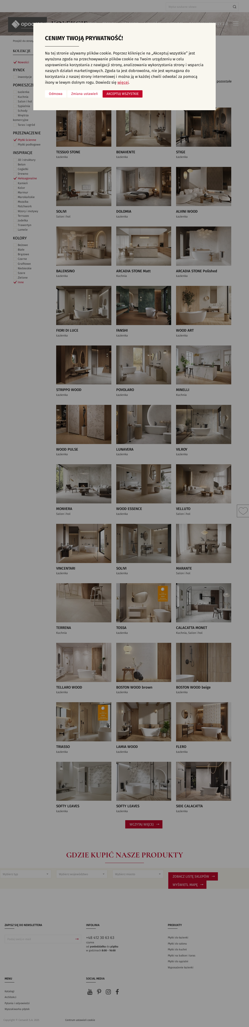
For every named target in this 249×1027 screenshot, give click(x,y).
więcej (123, 82)
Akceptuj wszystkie (123, 94)
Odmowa (55, 94)
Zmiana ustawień (84, 94)
